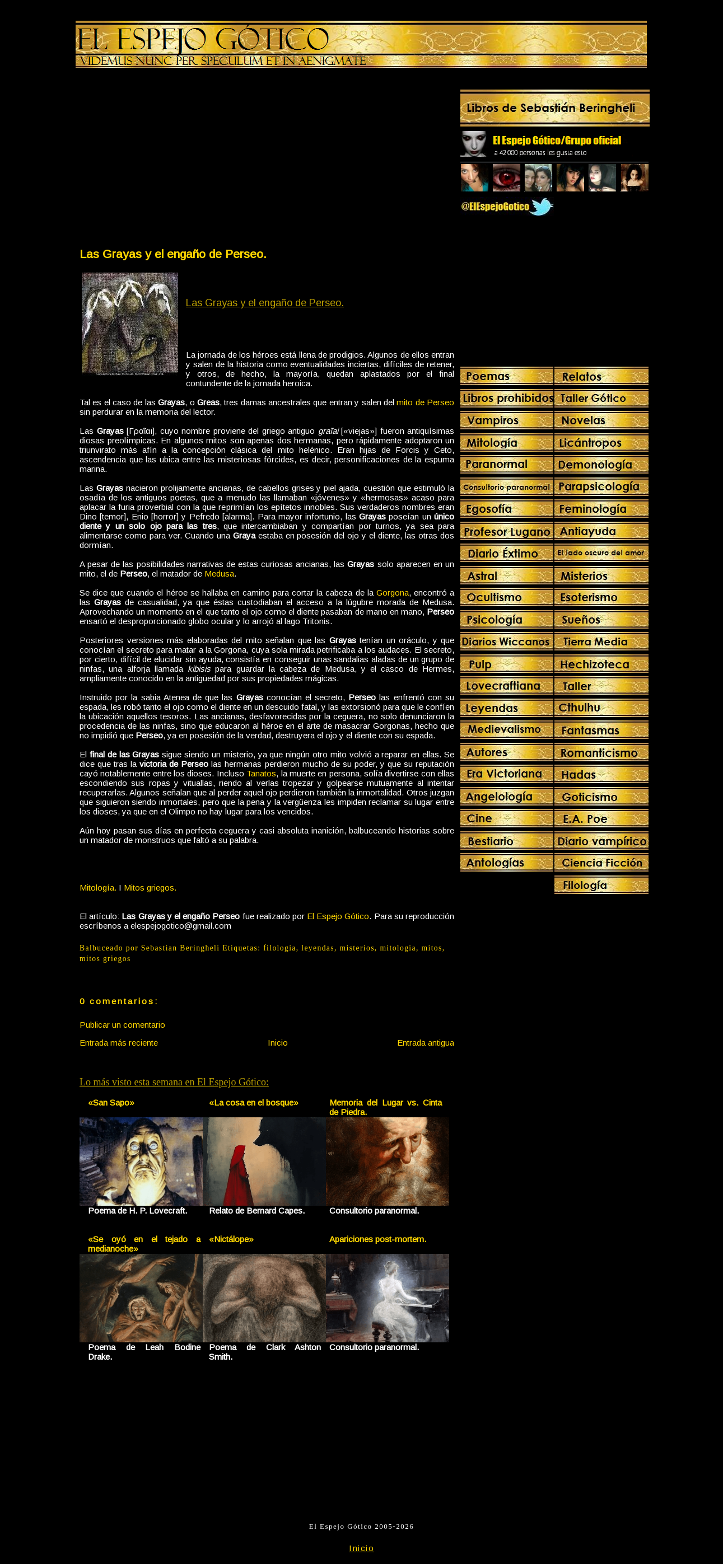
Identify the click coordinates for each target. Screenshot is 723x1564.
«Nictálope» (231, 1239)
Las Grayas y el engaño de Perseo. (173, 253)
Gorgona (392, 592)
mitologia (398, 948)
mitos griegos (105, 958)
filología (279, 948)
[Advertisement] (172, 160)
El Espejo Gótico (338, 916)
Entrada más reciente (119, 1042)
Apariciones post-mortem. (377, 1239)
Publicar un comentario (122, 1024)
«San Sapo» (111, 1102)
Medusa (219, 573)
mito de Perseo (425, 402)
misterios (357, 948)
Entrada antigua (425, 1042)
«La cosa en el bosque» (253, 1102)
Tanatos (261, 773)
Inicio (278, 1042)
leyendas (317, 948)
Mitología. (98, 887)
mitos (432, 948)
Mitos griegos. (150, 887)
